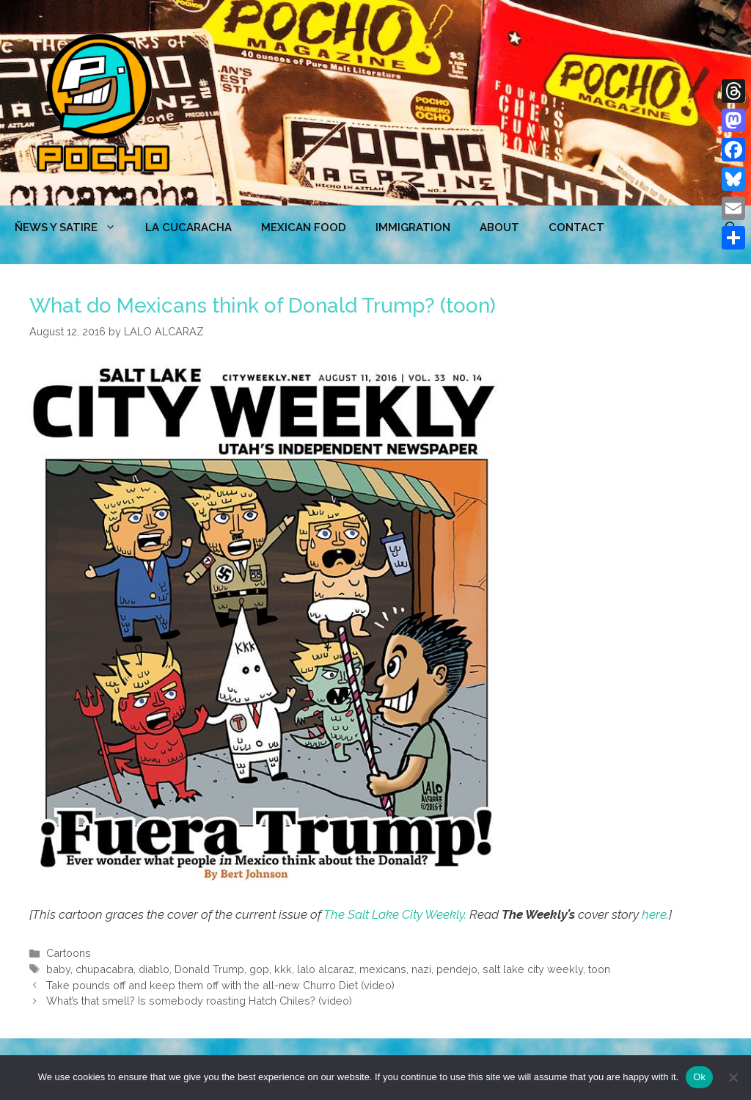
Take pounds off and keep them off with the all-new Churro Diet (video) (220, 985)
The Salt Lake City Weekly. (394, 914)
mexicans (382, 969)
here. (655, 914)
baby (58, 969)
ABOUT (499, 227)
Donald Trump (209, 969)
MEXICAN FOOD (303, 227)
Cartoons (68, 953)
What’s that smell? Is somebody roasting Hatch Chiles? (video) (199, 1000)
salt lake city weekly (533, 969)
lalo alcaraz (325, 969)
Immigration (413, 227)
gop (259, 969)
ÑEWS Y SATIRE (73, 227)
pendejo (456, 969)
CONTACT (576, 227)
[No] (732, 1077)
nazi (421, 969)
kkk (283, 969)
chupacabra (104, 969)
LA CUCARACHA (188, 227)
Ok (699, 1076)
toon (599, 969)
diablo (154, 969)
